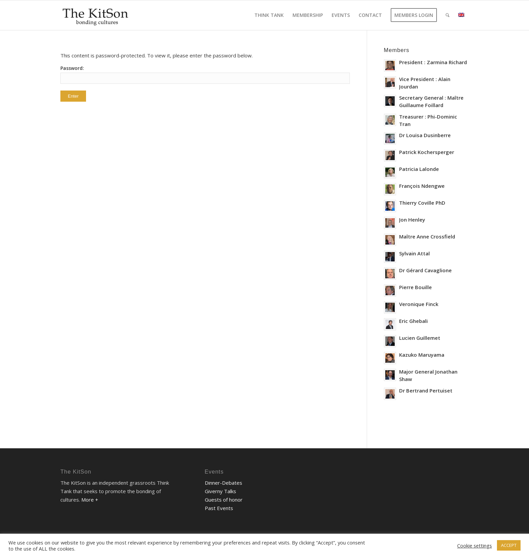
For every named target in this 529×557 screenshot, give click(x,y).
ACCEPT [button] (509, 545)
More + (89, 499)
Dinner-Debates (223, 482)
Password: (205, 74)
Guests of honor (224, 499)
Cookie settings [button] (474, 545)
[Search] (447, 15)
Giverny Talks (220, 491)
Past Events (219, 508)
